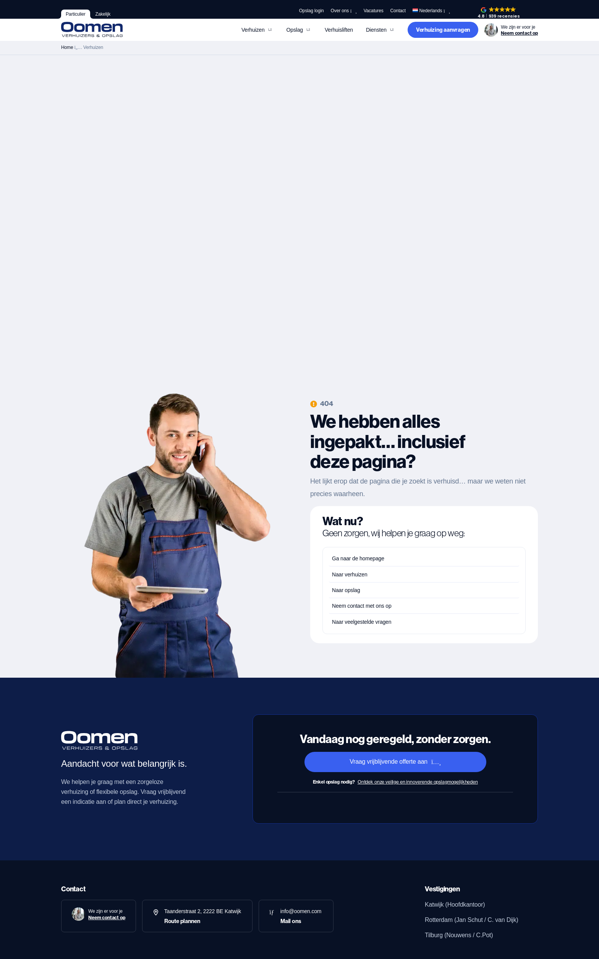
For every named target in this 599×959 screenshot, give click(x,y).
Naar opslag (346, 590)
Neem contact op (519, 33)
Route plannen (182, 921)
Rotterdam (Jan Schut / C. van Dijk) (471, 920)
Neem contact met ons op (362, 606)
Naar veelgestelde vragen (361, 622)
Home (67, 47)
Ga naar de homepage (358, 558)
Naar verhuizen (349, 574)
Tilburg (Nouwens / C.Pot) (459, 935)
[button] (499, 13)
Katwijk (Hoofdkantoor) (455, 904)
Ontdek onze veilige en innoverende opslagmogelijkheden (418, 782)
